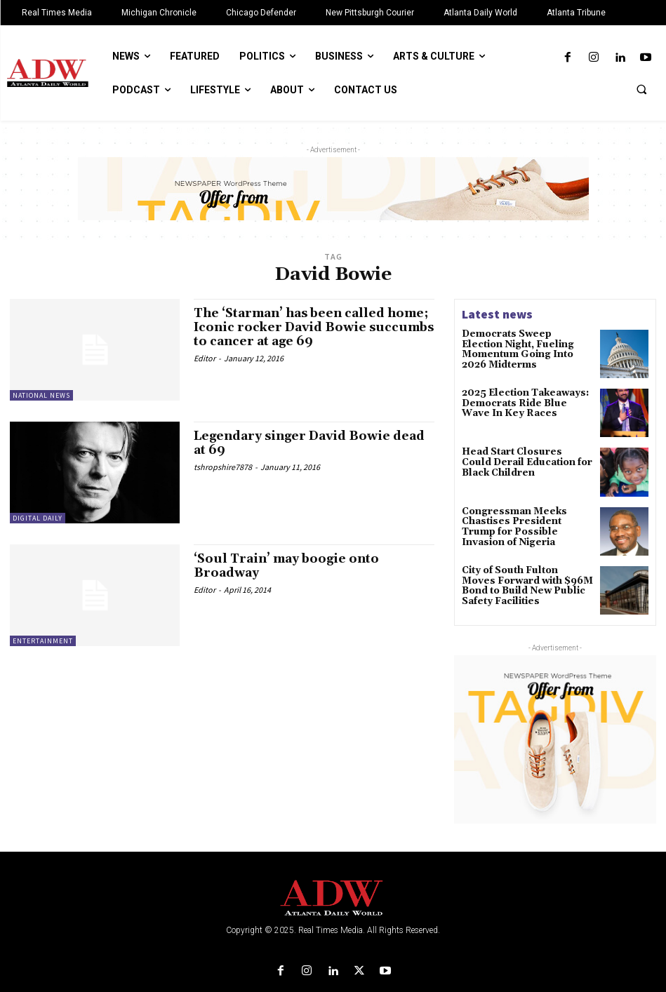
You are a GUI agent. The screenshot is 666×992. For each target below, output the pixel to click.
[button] (641, 89)
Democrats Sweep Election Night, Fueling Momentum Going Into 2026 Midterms (522, 343)
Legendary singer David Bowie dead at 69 (297, 443)
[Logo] (333, 898)
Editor (204, 357)
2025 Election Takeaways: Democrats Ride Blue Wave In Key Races (523, 402)
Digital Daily (37, 518)
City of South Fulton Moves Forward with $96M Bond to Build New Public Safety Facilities (526, 584)
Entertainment (43, 640)
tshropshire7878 (223, 467)
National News (41, 395)
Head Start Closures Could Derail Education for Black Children (522, 461)
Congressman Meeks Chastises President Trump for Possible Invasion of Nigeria (522, 526)
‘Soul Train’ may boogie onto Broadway (291, 566)
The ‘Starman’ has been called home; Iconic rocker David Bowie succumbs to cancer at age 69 (307, 327)
